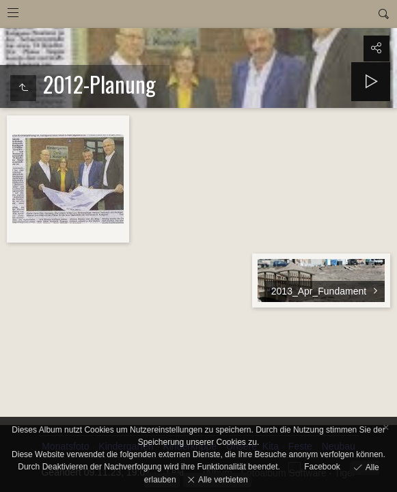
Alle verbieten (222, 479)
